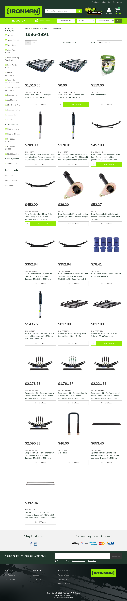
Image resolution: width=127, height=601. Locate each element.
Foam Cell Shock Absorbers (12, 81)
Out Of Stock (40, 104)
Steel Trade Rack (11, 66)
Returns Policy (11, 180)
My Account (10, 575)
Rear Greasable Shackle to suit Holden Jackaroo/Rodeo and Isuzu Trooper (105, 216)
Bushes (10, 35)
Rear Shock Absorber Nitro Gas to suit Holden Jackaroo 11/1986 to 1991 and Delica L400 (39, 336)
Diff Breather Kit (98, 95)
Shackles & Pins (13, 105)
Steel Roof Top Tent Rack (12, 58)
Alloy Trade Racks (10, 51)
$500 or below (13, 129)
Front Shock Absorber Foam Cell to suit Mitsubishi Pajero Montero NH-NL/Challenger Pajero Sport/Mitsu (40, 157)
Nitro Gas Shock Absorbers (12, 88)
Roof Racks (11, 45)
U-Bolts (10, 120)
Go (118, 21)
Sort (93, 43)
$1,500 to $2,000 (10, 147)
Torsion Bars (12, 115)
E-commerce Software (61, 597)
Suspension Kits (13, 110)
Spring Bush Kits (13, 40)
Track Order (10, 579)
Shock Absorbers (9, 73)
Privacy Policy (92, 561)
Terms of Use (63, 575)
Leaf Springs (12, 100)
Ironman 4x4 (12, 163)
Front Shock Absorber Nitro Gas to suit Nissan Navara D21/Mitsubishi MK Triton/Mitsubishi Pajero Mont (73, 157)
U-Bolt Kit (62, 453)
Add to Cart (76, 104)
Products (95, 2)
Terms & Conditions (78, 561)
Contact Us (117, 2)
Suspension (12, 95)
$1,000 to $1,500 (10, 140)
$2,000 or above (13, 154)
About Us (106, 2)
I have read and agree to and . (76, 561)
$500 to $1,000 (13, 134)
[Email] (82, 556)
